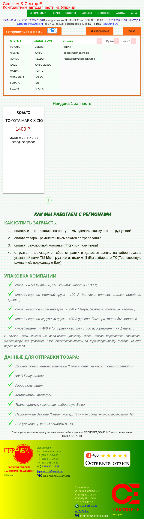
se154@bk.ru (111, 23)
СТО (134, 12)
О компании (38, 12)
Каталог (70, 12)
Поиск (56, 12)
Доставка (104, 12)
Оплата (87, 12)
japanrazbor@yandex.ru (30, 23)
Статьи (121, 12)
